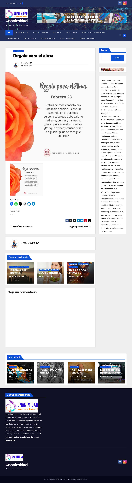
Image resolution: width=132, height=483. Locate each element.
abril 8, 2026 (107, 376)
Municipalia (13, 38)
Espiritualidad (87, 38)
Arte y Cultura (40, 33)
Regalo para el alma (33, 55)
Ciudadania (71, 33)
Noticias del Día (106, 367)
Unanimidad (16, 21)
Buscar (104, 50)
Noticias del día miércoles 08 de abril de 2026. (110, 372)
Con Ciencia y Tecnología (95, 33)
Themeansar (83, 479)
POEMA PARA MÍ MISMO (50, 371)
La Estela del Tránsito (17, 271)
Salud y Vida (30, 38)
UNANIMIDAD (21, 33)
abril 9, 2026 (17, 376)
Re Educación (48, 38)
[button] (120, 35)
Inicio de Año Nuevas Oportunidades (79, 272)
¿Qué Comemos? (50, 272)
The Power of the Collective (81, 371)
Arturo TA (28, 63)
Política (57, 33)
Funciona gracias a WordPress (55, 479)
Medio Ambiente (67, 38)
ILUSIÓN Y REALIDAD (21, 226)
